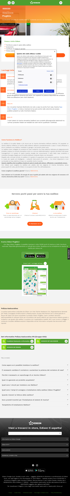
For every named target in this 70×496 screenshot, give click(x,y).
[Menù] (60, 2)
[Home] (9, 2)
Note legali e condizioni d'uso (41, 492)
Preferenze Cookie (27, 492)
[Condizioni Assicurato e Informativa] (31, 341)
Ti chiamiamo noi (35, 223)
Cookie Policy (17, 492)
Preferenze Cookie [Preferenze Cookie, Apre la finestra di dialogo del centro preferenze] (23, 84)
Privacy (10, 492)
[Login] (13, 2)
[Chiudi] (54, 51)
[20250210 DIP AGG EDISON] (66, 341)
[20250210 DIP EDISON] (31, 347)
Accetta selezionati (22, 91)
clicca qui (60, 486)
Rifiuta (37, 91)
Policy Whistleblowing (56, 492)
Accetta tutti (49, 91)
